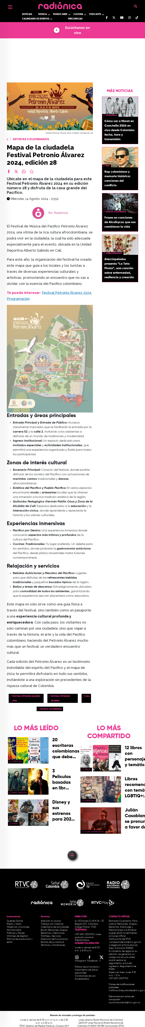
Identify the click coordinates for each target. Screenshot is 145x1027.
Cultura (78, 14)
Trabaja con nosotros (52, 924)
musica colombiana (51, 709)
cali (87, 696)
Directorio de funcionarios (54, 939)
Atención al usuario (51, 921)
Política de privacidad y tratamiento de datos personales (87, 970)
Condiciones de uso (85, 976)
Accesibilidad (82, 979)
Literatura (17, 761)
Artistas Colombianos (31, 139)
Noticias (27, 14)
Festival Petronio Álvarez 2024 (26, 698)
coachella (111, 115)
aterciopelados (114, 253)
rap (108, 166)
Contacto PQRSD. (124, 948)
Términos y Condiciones (53, 945)
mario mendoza (19, 793)
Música (42, 14)
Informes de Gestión (17, 936)
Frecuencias (75, 19)
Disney (15, 824)
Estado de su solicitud (52, 942)
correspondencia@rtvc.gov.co (125, 942)
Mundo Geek (60, 14)
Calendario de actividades (55, 927)
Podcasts (95, 14)
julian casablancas (94, 832)
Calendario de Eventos (35, 19)
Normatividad (14, 930)
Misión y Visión (14, 924)
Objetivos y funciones (18, 927)
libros (87, 769)
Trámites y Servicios (51, 936)
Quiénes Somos (15, 921)
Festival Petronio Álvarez (60, 698)
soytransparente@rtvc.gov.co (124, 1002)
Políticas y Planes (16, 933)
